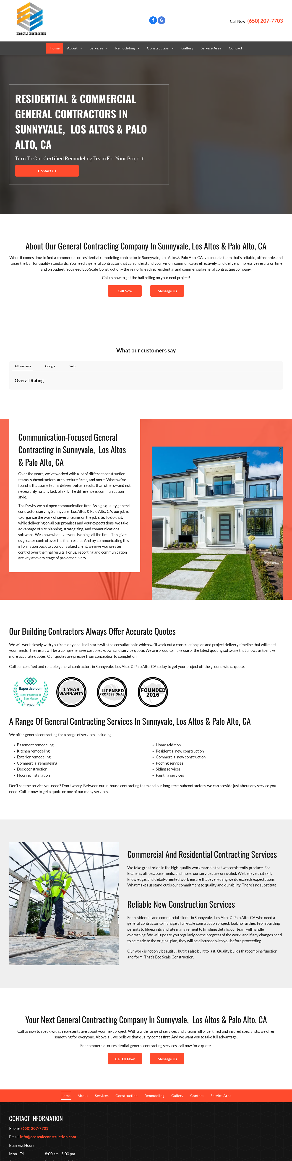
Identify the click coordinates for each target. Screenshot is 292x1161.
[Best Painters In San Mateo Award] (30, 642)
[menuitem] (54, 48)
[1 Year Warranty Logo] (71, 642)
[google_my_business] (161, 20)
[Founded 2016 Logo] (153, 642)
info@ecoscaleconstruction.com (48, 1086)
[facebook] (153, 20)
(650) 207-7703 (265, 21)
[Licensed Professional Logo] (112, 642)
